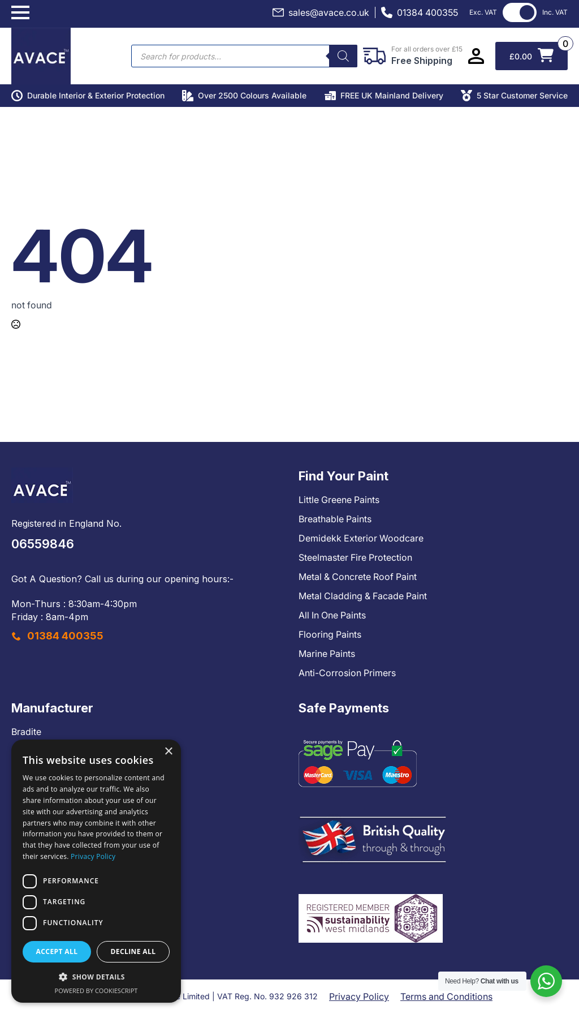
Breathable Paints (335, 519)
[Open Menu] (20, 12)
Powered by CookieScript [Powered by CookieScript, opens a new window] (96, 990)
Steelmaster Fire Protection (355, 557)
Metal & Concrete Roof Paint (358, 576)
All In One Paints (332, 615)
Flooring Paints (330, 634)
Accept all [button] (57, 951)
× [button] (168, 751)
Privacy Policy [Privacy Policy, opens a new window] (93, 856)
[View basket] (531, 56)
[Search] (343, 56)
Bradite (26, 731)
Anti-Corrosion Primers (347, 672)
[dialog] (96, 871)
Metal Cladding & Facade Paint (363, 595)
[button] (96, 976)
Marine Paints (327, 653)
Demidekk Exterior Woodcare (361, 538)
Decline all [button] (133, 951)
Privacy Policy (359, 996)
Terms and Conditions (446, 996)
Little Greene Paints (339, 499)
